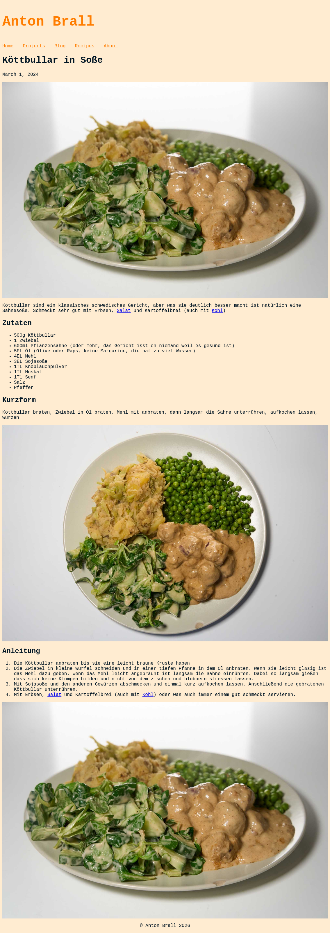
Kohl (217, 310)
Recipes (84, 46)
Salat (124, 310)
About (111, 46)
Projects (34, 46)
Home (7, 46)
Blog (59, 46)
